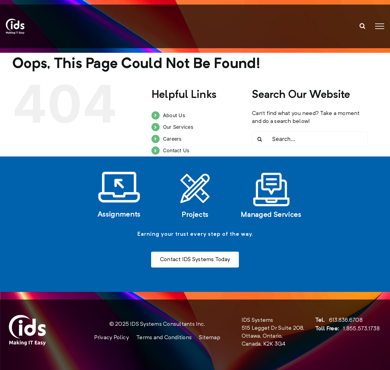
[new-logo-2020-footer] (27, 317)
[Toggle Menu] (379, 26)
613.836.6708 (346, 320)
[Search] (259, 139)
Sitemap (209, 337)
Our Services (178, 127)
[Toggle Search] (362, 26)
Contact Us (176, 150)
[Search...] (310, 139)
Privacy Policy (111, 337)
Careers (172, 139)
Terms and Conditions (164, 337)
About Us (174, 115)
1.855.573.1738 (361, 329)
